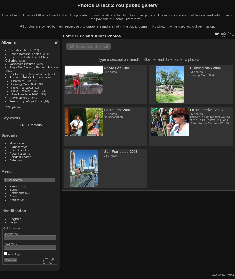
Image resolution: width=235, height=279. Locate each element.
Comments (17, 193)
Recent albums (20, 153)
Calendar (16, 160)
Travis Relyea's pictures (26, 101)
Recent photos (19, 150)
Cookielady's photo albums (28, 74)
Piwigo (230, 274)
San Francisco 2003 (25, 94)
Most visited (18, 143)
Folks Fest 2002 (22, 87)
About (14, 196)
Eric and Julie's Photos (26, 77)
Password (10, 243)
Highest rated (19, 146)
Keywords (16, 186)
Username (11, 233)
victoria (36, 125)
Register (15, 219)
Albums (8, 42)
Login (13, 222)
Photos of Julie (21, 80)
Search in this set (92, 46)
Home (68, 36)
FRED (24, 125)
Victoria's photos (21, 50)
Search (14, 189)
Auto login (13, 254)
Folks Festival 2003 (24, 90)
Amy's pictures (19, 97)
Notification (17, 199)
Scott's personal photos (25, 53)
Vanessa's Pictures (22, 63)
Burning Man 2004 (23, 84)
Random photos (20, 156)
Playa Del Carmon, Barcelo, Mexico (34, 67)
